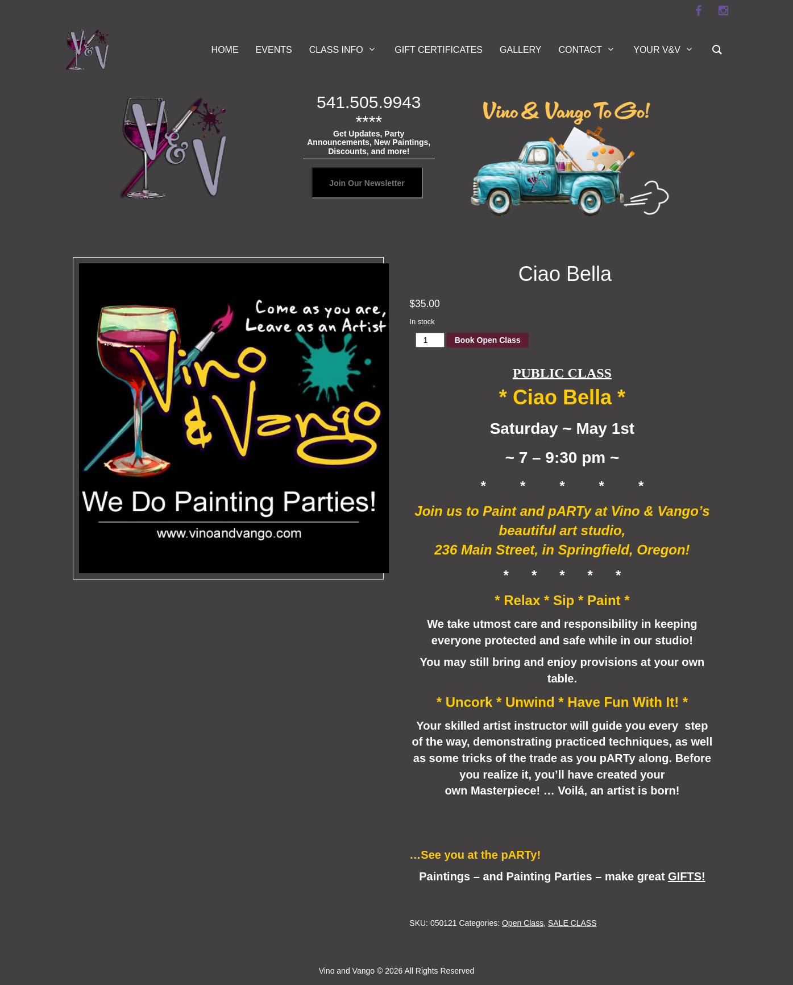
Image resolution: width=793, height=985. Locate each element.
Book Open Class (488, 340)
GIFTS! (686, 876)
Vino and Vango (347, 970)
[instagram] (723, 11)
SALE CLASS (572, 923)
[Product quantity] (430, 340)
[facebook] (698, 11)
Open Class (522, 923)
